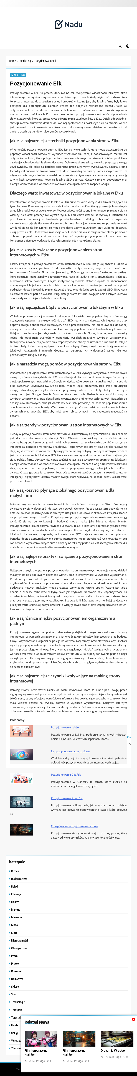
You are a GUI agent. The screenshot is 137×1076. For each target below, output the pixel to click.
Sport (14, 994)
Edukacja (16, 894)
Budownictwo (19, 879)
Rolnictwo (17, 979)
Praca (14, 956)
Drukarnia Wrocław (113, 1050)
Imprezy (15, 909)
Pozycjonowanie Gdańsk (66, 774)
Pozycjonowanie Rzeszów (67, 798)
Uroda (14, 1025)
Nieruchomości (19, 940)
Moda (14, 925)
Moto (14, 933)
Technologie (18, 1002)
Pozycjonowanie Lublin (65, 727)
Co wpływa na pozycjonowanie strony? (74, 826)
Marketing (18, 75)
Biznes (15, 871)
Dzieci (14, 886)
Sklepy (15, 986)
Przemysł (16, 971)
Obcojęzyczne (19, 948)
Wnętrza (16, 1040)
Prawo (15, 963)
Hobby (15, 902)
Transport (16, 1010)
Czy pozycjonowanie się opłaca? (70, 751)
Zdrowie (16, 1048)
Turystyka (17, 1017)
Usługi (14, 1033)
